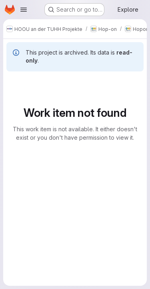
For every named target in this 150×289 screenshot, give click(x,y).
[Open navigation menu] (23, 9)
